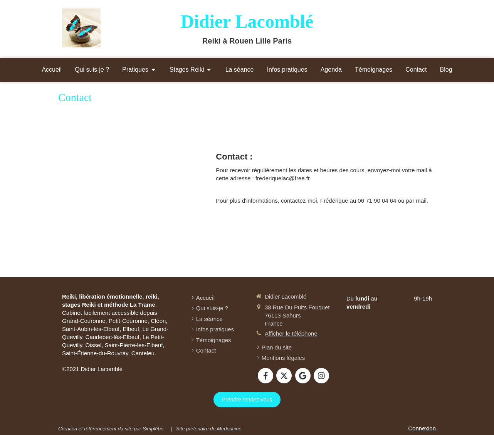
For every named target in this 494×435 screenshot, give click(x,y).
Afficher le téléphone (291, 333)
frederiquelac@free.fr (282, 178)
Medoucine (229, 429)
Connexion (422, 428)
